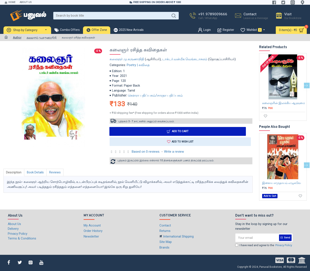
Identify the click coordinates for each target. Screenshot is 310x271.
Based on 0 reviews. (146, 152)
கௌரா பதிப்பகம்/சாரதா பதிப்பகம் (155, 95)
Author (17, 37)
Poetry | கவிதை (138, 65)
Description (14, 172)
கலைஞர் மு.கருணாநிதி (42, 37)
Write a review (174, 152)
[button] (307, 85)
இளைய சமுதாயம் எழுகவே (281, 183)
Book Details (35, 172)
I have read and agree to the (264, 245)
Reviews (55, 172)
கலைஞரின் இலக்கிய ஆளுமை (283, 103)
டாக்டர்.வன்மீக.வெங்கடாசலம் (184, 59)
